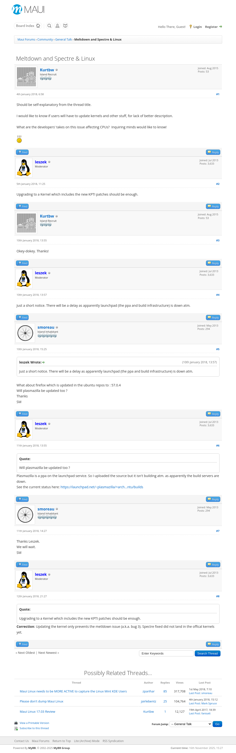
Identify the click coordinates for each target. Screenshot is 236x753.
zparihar (148, 691)
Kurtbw (47, 70)
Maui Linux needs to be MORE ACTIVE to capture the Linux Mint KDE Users (73, 691)
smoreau (46, 327)
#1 (217, 94)
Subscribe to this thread (34, 728)
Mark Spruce (209, 703)
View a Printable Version (34, 723)
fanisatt (206, 713)
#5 (217, 349)
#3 (217, 240)
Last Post (194, 693)
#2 (217, 184)
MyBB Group (61, 748)
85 (165, 691)
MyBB (32, 748)
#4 (217, 294)
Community (45, 39)
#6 (217, 445)
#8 (217, 596)
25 (165, 701)
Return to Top (61, 741)
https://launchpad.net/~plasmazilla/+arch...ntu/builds (102, 487)
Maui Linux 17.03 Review (37, 711)
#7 (217, 531)
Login (198, 27)
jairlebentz (148, 701)
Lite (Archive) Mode (86, 741)
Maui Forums (26, 39)
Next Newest (47, 652)
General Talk (63, 39)
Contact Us (21, 741)
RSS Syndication (113, 741)
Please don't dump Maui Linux (41, 701)
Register (211, 27)
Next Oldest (26, 652)
